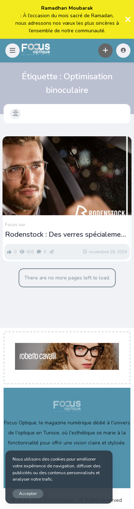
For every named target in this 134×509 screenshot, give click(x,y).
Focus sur (15, 224)
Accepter (28, 493)
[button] (12, 50)
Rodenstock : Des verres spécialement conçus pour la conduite (66, 234)
